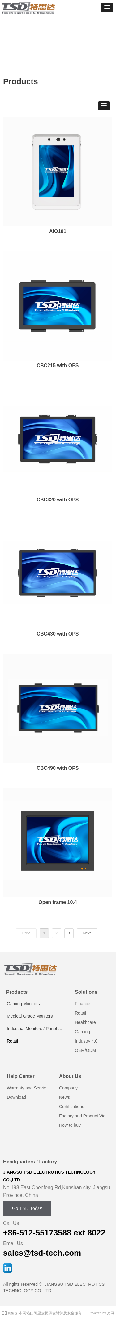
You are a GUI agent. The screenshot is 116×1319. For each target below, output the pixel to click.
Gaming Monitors (23, 1003)
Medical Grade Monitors (30, 1016)
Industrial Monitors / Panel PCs (36, 1028)
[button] (107, 7)
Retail (12, 1040)
